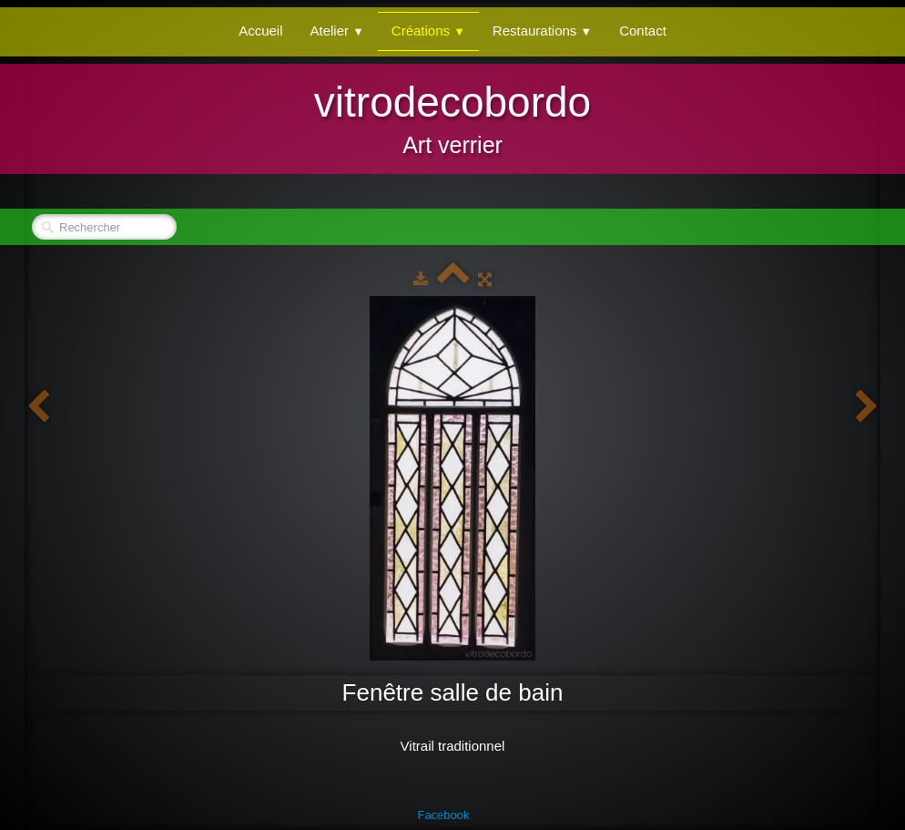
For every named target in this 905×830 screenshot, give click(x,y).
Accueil (260, 30)
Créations (428, 30)
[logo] (452, 116)
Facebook (443, 815)
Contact (642, 30)
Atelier (337, 30)
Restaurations (542, 30)
